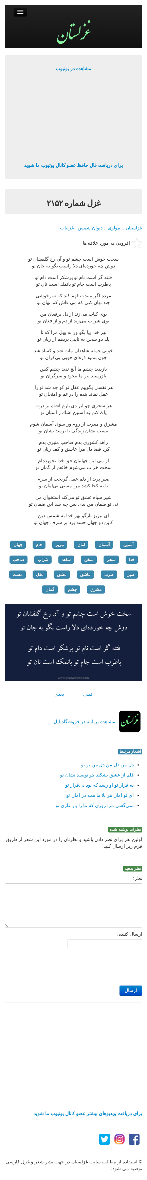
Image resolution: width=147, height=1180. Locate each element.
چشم (72, 589)
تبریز (60, 544)
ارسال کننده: (129, 934)
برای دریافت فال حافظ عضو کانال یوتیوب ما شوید (73, 165)
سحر (111, 559)
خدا (131, 559)
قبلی (88, 694)
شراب (43, 559)
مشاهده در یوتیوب (73, 68)
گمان (49, 589)
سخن (88, 559)
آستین (128, 544)
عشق (62, 574)
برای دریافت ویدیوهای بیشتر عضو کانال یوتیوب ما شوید (88, 1113)
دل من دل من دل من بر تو (107, 764)
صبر (130, 574)
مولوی (114, 227)
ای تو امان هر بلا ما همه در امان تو (100, 795)
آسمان (104, 544)
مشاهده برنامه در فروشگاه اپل (84, 721)
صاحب (18, 559)
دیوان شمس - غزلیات (81, 227)
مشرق (96, 589)
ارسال (131, 990)
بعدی (59, 694)
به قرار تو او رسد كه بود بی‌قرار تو (99, 785)
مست (17, 574)
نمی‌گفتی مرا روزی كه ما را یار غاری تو (95, 805)
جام (39, 544)
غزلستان (134, 227)
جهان (18, 544)
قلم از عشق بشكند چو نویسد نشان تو (97, 775)
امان (81, 544)
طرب (109, 574)
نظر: (137, 878)
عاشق (85, 574)
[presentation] (90, 965)
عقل (39, 574)
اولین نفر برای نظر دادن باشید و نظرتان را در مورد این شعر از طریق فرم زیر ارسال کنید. (74, 843)
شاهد (66, 559)
